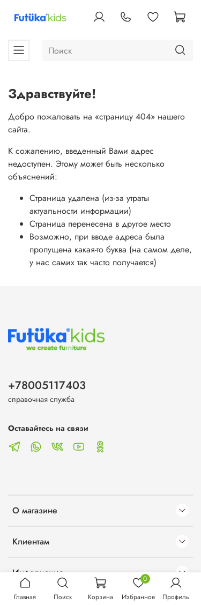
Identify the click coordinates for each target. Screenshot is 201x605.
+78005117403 (47, 385)
